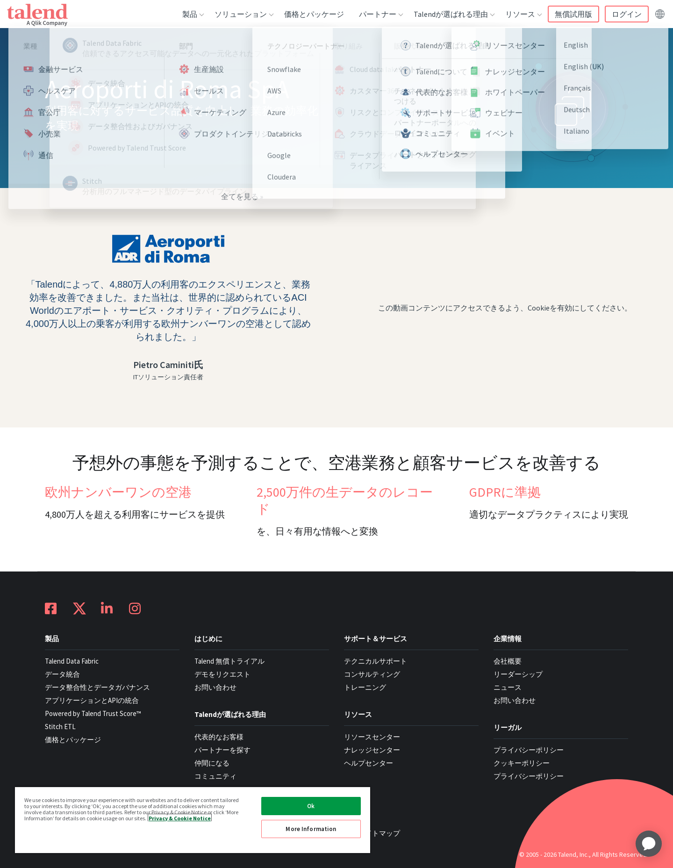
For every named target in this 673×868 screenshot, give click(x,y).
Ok (311, 806)
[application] (648, 843)
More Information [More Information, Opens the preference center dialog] (311, 829)
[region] (192, 819)
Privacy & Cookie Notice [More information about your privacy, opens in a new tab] (180, 817)
